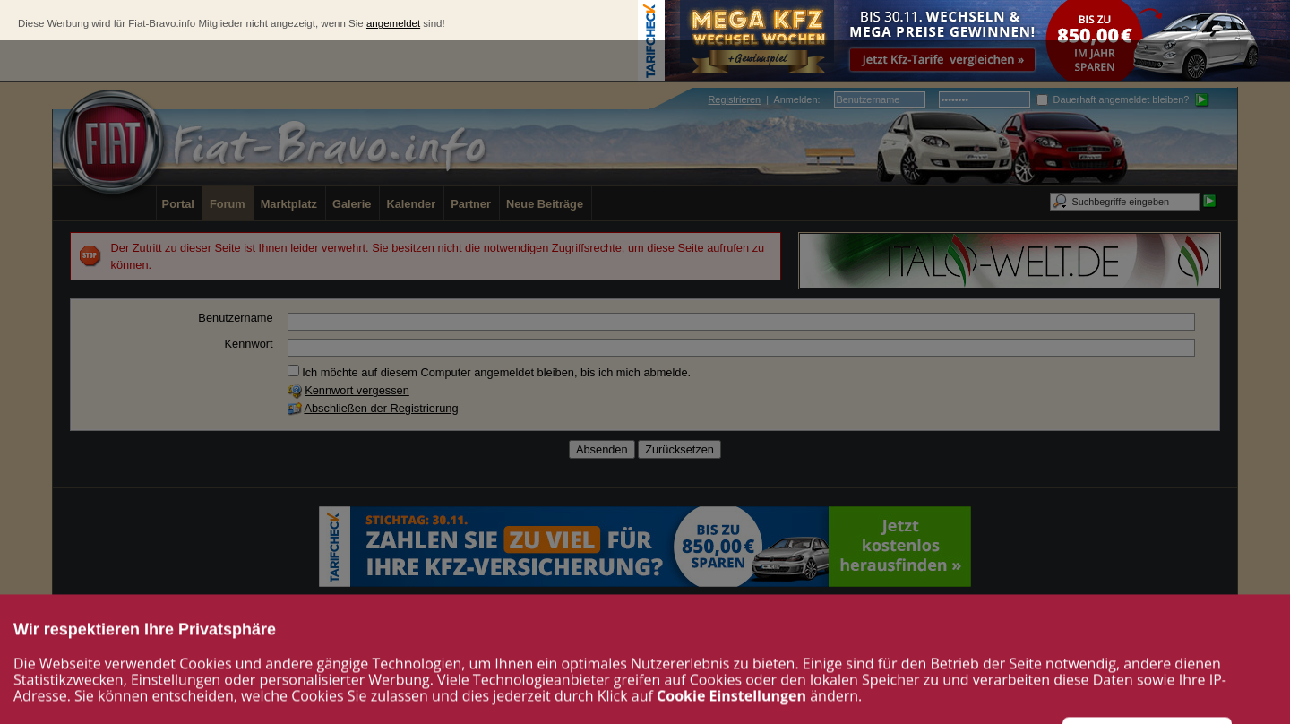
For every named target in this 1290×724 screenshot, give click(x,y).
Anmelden (795, 99)
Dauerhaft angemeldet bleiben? (1113, 99)
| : (765, 99)
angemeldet (393, 23)
